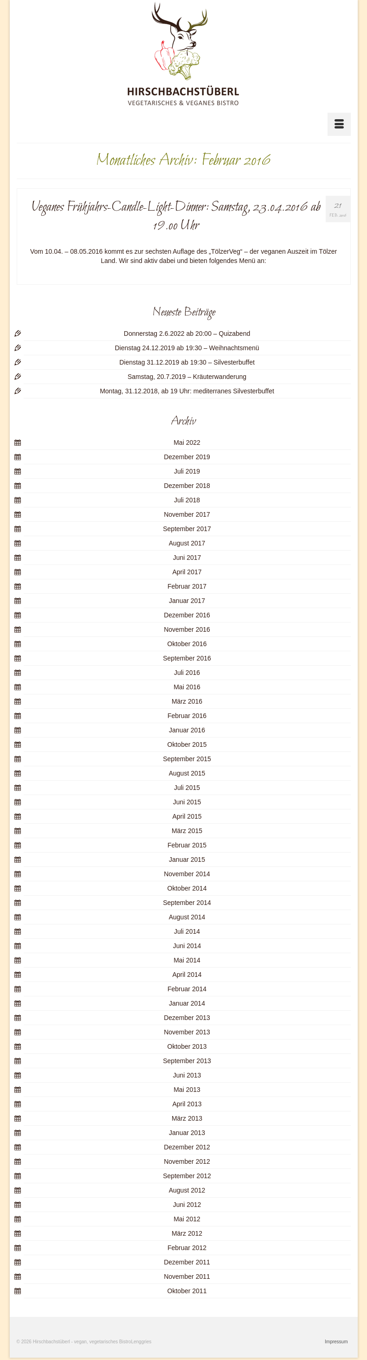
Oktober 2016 (187, 644)
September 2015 (187, 759)
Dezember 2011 (187, 1262)
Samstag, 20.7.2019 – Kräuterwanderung (187, 376)
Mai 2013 (187, 1089)
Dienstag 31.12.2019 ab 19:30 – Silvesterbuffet (187, 362)
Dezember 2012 (187, 1147)
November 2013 (187, 1032)
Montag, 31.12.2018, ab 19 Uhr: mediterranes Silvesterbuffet (187, 391)
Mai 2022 (187, 442)
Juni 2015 (187, 802)
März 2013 (187, 1118)
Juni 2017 (187, 557)
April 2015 (186, 816)
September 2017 (187, 528)
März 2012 (187, 1233)
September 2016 (187, 658)
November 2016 (187, 629)
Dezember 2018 (187, 485)
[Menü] (339, 124)
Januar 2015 (187, 859)
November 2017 (187, 514)
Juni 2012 (187, 1204)
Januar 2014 (187, 1003)
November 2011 (187, 1276)
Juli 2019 (187, 471)
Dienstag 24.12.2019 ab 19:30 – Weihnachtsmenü (187, 348)
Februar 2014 (186, 989)
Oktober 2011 (187, 1291)
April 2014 (186, 974)
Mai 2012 (187, 1219)
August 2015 (187, 773)
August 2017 (187, 543)
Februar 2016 (186, 715)
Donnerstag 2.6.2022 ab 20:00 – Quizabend (187, 333)
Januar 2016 (187, 730)
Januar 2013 (187, 1132)
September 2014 (187, 902)
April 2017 (186, 572)
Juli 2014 (187, 931)
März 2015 (187, 830)
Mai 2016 (187, 687)
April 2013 (186, 1104)
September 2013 (187, 1061)
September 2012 (187, 1176)
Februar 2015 (186, 845)
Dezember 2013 (187, 1017)
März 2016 (187, 701)
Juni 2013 (187, 1075)
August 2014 (187, 917)
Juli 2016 (187, 672)
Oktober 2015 (187, 744)
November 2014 (187, 874)
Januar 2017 (187, 600)
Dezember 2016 (187, 615)
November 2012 (187, 1161)
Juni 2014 (187, 945)
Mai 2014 (187, 960)
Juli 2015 (187, 787)
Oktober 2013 (187, 1046)
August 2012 (187, 1190)
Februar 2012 (186, 1247)
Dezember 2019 (187, 457)
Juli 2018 (187, 500)
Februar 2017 (186, 586)
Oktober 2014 (187, 888)
